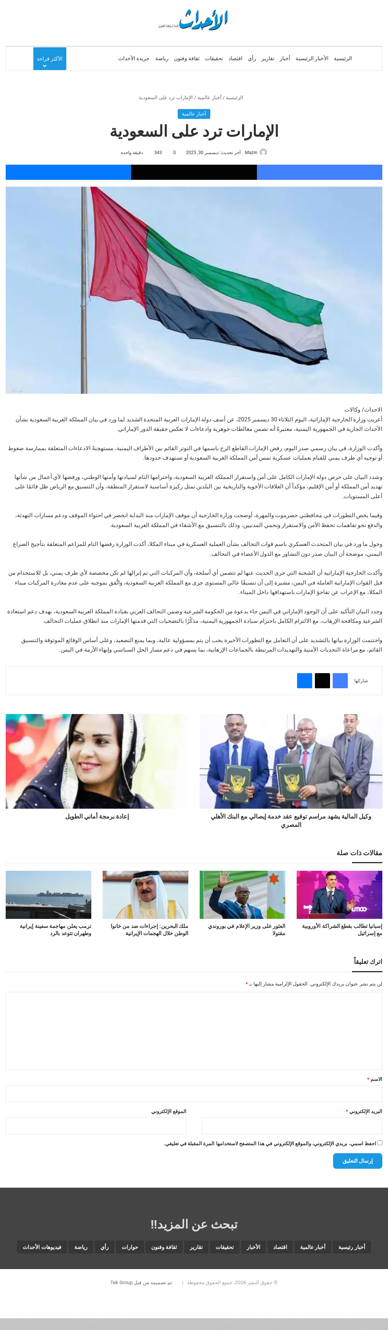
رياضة (162, 58)
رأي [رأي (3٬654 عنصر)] (22, 1249)
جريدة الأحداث (134, 58)
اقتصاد (235, 58)
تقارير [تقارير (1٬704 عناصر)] (144, 1249)
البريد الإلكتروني (364, 1112)
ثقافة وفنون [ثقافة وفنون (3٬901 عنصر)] (101, 1249)
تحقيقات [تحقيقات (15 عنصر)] (182, 1249)
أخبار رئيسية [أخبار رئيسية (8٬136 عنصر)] (352, 1249)
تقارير (267, 58)
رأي (252, 58)
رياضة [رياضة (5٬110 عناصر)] (229, 1267)
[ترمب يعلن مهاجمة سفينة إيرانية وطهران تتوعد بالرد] (48, 895)
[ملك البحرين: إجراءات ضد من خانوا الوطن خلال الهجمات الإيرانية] (145, 895)
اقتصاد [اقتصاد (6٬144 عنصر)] (255, 1249)
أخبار (285, 58)
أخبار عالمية (209, 97)
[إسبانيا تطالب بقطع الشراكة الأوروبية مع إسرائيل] (339, 895)
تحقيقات (214, 58)
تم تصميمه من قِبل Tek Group (141, 1304)
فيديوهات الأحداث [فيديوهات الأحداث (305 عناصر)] (177, 1267)
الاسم (374, 1079)
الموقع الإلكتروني (168, 1112)
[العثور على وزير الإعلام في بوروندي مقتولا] (242, 895)
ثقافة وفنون (187, 58)
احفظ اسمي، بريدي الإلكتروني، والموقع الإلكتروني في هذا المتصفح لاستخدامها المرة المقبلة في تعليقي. (270, 1144)
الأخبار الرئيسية (312, 58)
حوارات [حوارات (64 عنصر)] (55, 1249)
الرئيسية (343, 58)
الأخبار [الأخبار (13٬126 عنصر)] (220, 1249)
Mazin (249, 152)
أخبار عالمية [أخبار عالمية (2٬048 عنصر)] (299, 1249)
